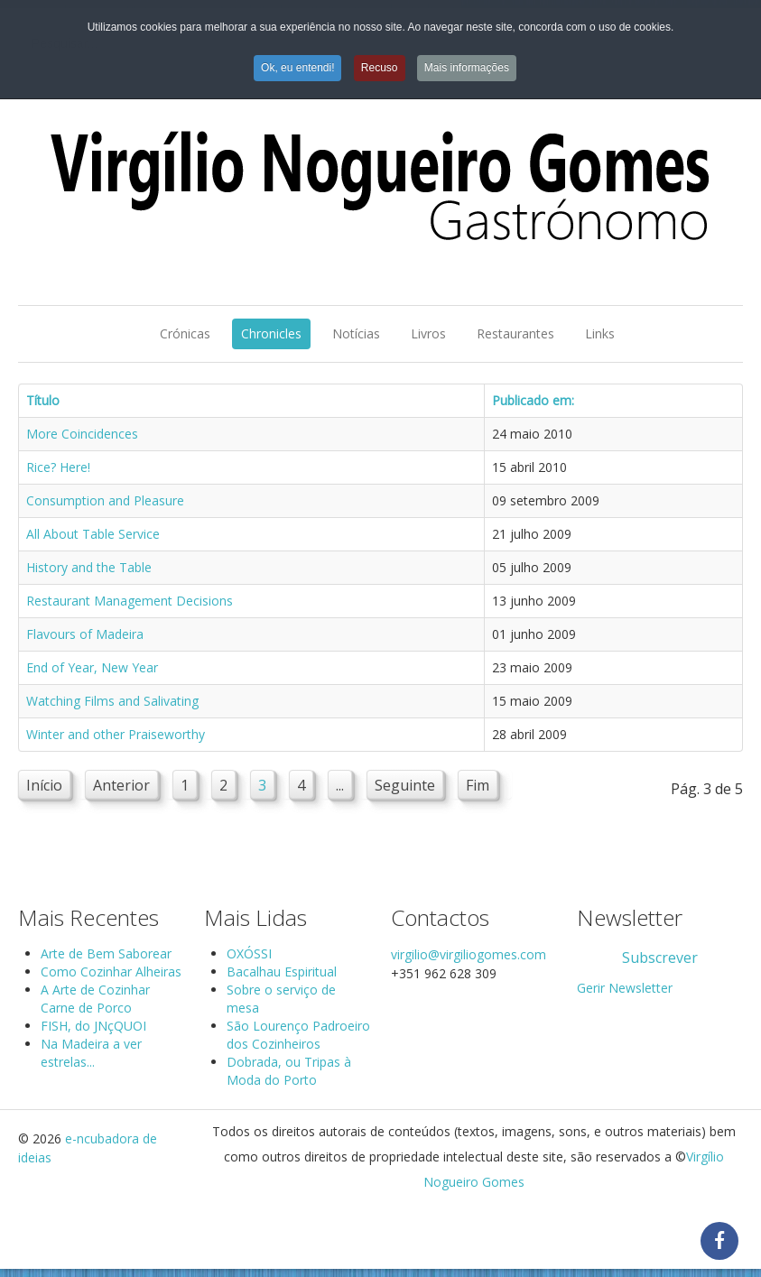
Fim (477, 785)
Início (44, 785)
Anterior (121, 785)
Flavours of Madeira (85, 634)
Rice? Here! (58, 467)
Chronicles (271, 333)
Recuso (379, 67)
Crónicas (185, 333)
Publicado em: (533, 400)
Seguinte (405, 785)
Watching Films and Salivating (112, 700)
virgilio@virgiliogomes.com (468, 954)
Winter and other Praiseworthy (115, 734)
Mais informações (466, 67)
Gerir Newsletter (625, 987)
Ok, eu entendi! (297, 67)
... (340, 785)
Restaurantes (515, 333)
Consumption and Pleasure (105, 500)
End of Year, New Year (92, 667)
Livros (428, 333)
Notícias (356, 333)
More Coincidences (82, 433)
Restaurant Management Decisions (129, 600)
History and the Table (89, 567)
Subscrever (660, 957)
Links (600, 333)
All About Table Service (93, 533)
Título (43, 400)
